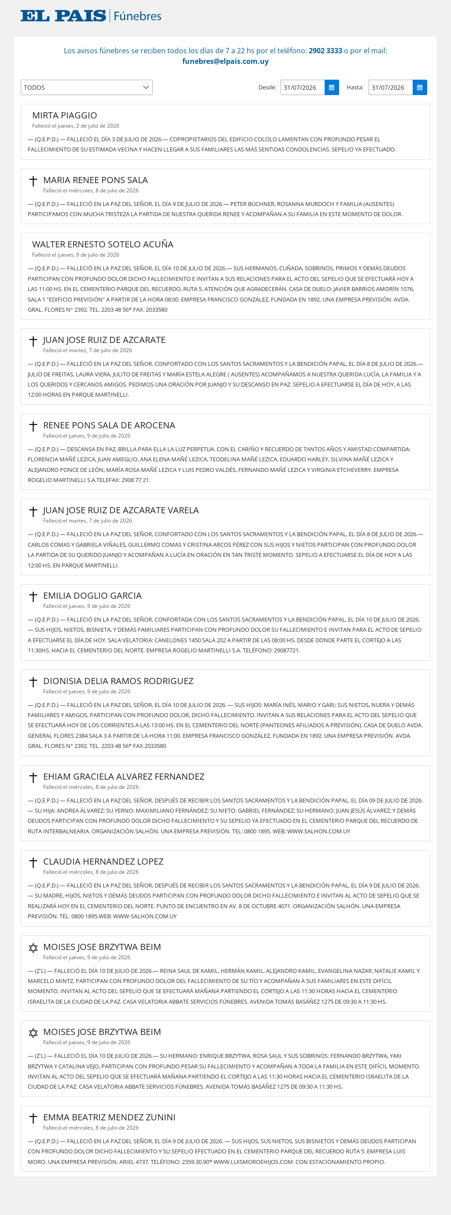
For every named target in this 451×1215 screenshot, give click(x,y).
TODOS (34, 87)
